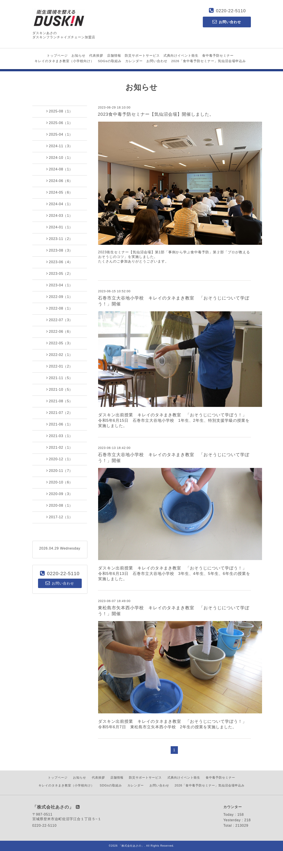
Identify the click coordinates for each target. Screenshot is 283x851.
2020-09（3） (59, 494)
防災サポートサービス (142, 55)
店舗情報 (114, 55)
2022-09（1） (59, 297)
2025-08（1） (59, 111)
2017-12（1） (59, 517)
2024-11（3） (59, 146)
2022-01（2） (59, 366)
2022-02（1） (59, 355)
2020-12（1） (59, 459)
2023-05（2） (59, 273)
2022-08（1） (59, 308)
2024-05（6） (59, 192)
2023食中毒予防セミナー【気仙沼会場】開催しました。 (156, 114)
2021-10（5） (59, 389)
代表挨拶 (96, 55)
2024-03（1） (59, 215)
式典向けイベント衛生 (180, 55)
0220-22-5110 (231, 10)
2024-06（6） (59, 181)
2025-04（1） (59, 134)
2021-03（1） (59, 436)
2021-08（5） (59, 401)
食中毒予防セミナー (218, 55)
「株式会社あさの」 (131, 845)
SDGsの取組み (110, 61)
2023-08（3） (59, 250)
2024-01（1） (59, 227)
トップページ (57, 55)
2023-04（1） (59, 285)
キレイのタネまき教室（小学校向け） (64, 61)
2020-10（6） (59, 482)
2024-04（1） (59, 204)
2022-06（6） (59, 331)
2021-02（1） (59, 447)
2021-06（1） (59, 424)
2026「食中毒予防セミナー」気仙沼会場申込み (208, 61)
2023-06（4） (59, 262)
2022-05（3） (59, 343)
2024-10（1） (59, 157)
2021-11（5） (59, 378)
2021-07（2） (59, 413)
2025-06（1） (59, 123)
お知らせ (78, 55)
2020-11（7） (59, 471)
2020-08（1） (59, 505)
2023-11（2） (59, 239)
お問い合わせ (156, 61)
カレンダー (134, 61)
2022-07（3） (59, 320)
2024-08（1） (59, 169)
